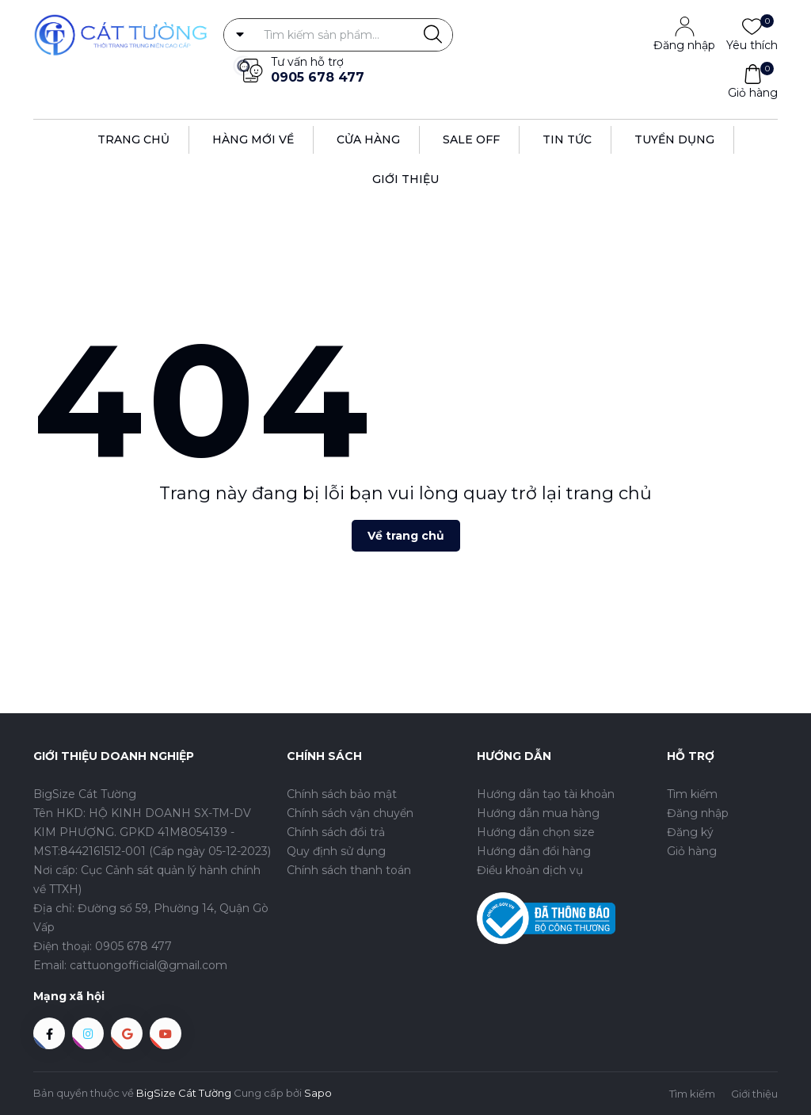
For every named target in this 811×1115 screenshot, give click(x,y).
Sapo (318, 1092)
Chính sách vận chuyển (350, 813)
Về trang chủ (405, 536)
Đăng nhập (684, 45)
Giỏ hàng (753, 92)
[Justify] (433, 35)
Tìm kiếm (692, 794)
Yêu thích (752, 44)
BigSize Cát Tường (183, 1092)
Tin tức (567, 139)
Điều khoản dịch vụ (530, 870)
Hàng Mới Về (253, 139)
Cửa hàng (368, 139)
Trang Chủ (133, 139)
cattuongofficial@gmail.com (148, 965)
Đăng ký (690, 832)
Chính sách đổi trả (336, 832)
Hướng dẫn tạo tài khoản (546, 794)
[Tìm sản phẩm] (338, 35)
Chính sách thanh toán (349, 870)
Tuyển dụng (674, 139)
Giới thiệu (405, 179)
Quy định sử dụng (336, 851)
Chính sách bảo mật (342, 794)
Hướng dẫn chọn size (536, 832)
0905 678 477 (317, 77)
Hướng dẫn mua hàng (538, 813)
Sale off (471, 139)
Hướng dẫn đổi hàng (534, 851)
